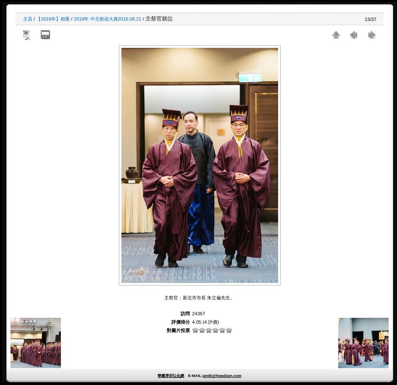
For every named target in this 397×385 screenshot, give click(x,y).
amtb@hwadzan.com (221, 376)
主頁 (27, 18)
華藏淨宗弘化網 (171, 376)
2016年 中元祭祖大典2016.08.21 (108, 18)
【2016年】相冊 (53, 18)
